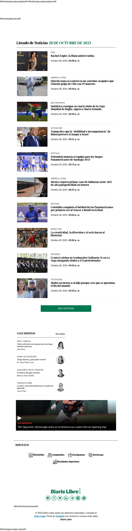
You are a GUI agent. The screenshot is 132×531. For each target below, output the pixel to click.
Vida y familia (24, 341)
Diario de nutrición (26, 357)
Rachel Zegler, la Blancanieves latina (72, 56)
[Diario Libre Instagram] (54, 498)
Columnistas (26, 333)
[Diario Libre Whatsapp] (84, 498)
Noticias (55, 153)
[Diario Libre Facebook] (48, 498)
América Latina (58, 78)
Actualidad (56, 128)
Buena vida (56, 229)
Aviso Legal (39, 516)
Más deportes (58, 103)
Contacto (60, 516)
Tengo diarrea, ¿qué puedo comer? (31, 359)
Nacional (55, 254)
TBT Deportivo (25, 423)
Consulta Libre (24, 383)
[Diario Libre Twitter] (60, 498)
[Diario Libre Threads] (78, 498)
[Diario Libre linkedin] (66, 498)
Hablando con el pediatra (30, 370)
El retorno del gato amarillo (28, 373)
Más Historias (66, 308)
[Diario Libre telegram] (72, 498)
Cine (53, 52)
